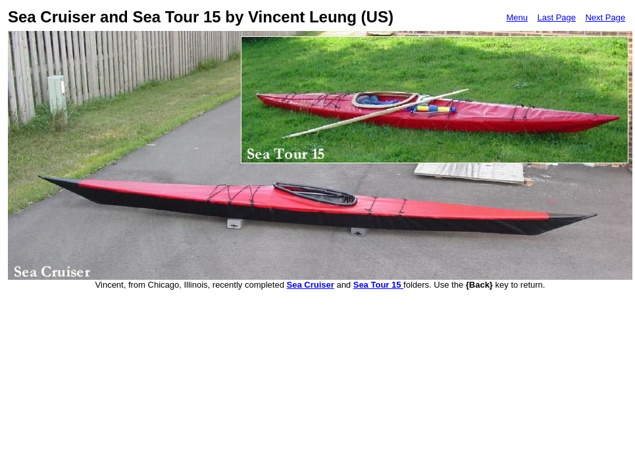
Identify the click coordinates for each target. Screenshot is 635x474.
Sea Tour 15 (378, 285)
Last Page (556, 17)
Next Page (605, 17)
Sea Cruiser (310, 285)
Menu (517, 17)
